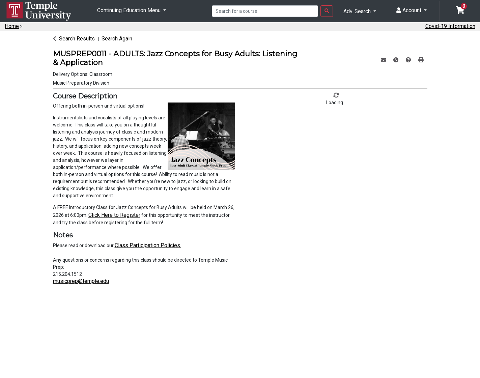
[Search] (265, 11)
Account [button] (409, 10)
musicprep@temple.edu (81, 281)
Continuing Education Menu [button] (129, 10)
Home (12, 26)
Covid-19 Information (450, 26)
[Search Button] (326, 11)
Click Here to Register (114, 215)
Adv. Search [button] (357, 11)
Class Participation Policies (147, 245)
